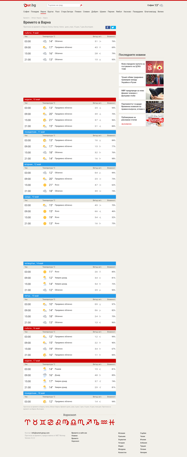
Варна (43, 11)
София (150, 5)
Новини (75, 436)
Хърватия (122, 440)
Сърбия (143, 433)
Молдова (121, 449)
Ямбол (119, 11)
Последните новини (132, 54)
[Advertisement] (69, 80)
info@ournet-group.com (40, 433)
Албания (143, 443)
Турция (143, 446)
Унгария (121, 443)
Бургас (51, 11)
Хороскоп (69, 415)
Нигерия (143, 452)
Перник (111, 11)
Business (127, 124)
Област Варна (36, 18)
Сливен (86, 11)
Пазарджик (138, 11)
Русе (57, 11)
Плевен (78, 11)
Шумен (103, 11)
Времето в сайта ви (79, 433)
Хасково (127, 11)
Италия (143, 440)
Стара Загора (67, 11)
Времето (26, 18)
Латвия (143, 449)
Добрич (94, 11)
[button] (107, 27)
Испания (121, 433)
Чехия (142, 436)
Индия (120, 446)
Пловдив (35, 11)
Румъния (121, 436)
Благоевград (150, 11)
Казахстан (122, 452)
